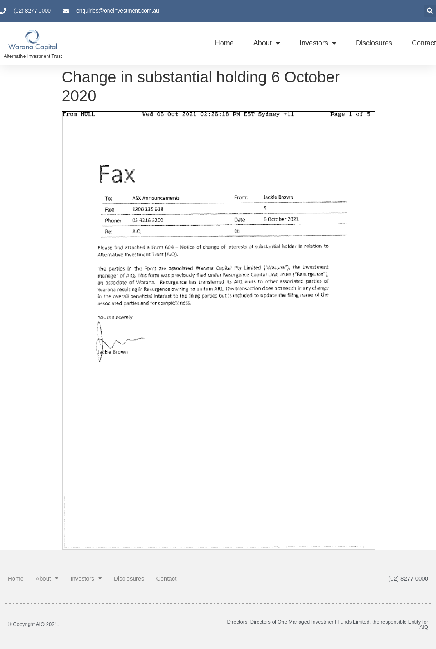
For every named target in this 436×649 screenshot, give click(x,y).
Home (224, 43)
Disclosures (374, 43)
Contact (424, 43)
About (266, 43)
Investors (318, 43)
